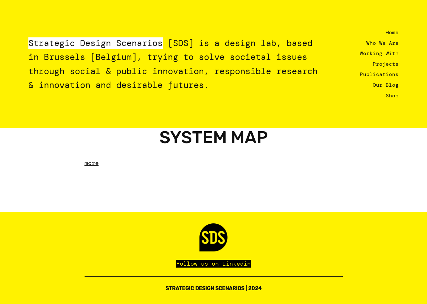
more (92, 163)
